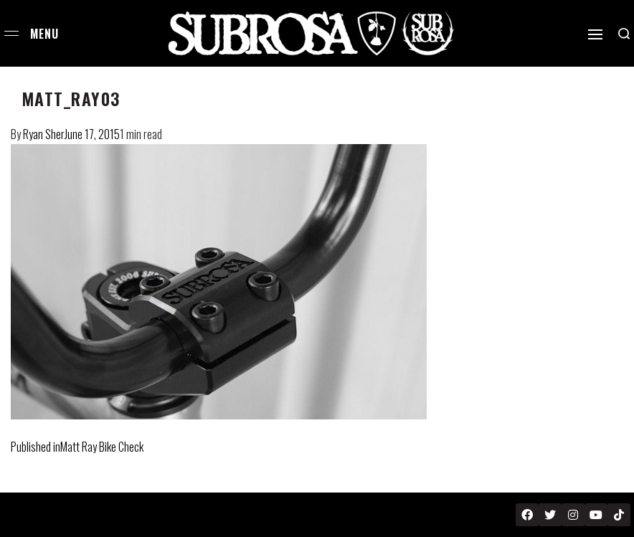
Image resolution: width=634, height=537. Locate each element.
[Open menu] (11, 33)
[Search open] (624, 33)
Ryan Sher (44, 134)
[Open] (595, 34)
